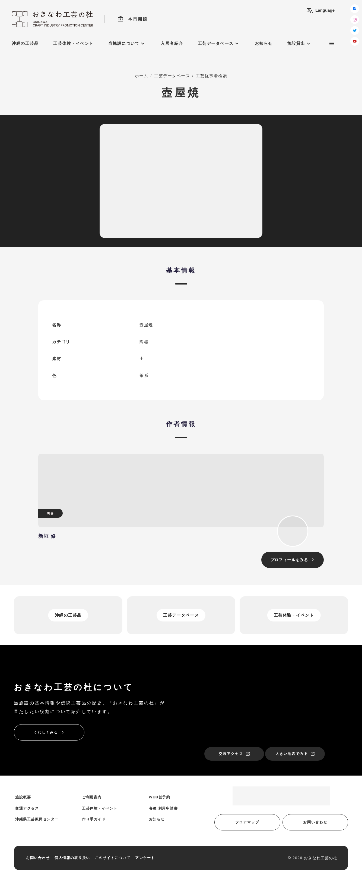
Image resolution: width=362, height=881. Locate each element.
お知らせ (264, 43)
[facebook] (354, 8)
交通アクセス (234, 753)
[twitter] (354, 30)
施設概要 (23, 797)
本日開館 (133, 19)
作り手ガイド (94, 819)
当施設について (127, 43)
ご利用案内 (92, 797)
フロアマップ (247, 822)
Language (321, 10)
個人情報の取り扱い (72, 858)
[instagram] (354, 19)
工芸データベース (219, 43)
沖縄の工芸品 (25, 43)
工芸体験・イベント (73, 43)
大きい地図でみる (295, 753)
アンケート (145, 858)
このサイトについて (113, 858)
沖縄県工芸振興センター (37, 819)
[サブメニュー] (331, 43)
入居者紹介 (172, 43)
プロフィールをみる (293, 560)
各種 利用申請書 (163, 808)
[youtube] (354, 41)
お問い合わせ (315, 822)
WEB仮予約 (159, 797)
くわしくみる (49, 732)
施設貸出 (299, 43)
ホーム (141, 75)
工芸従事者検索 (211, 75)
